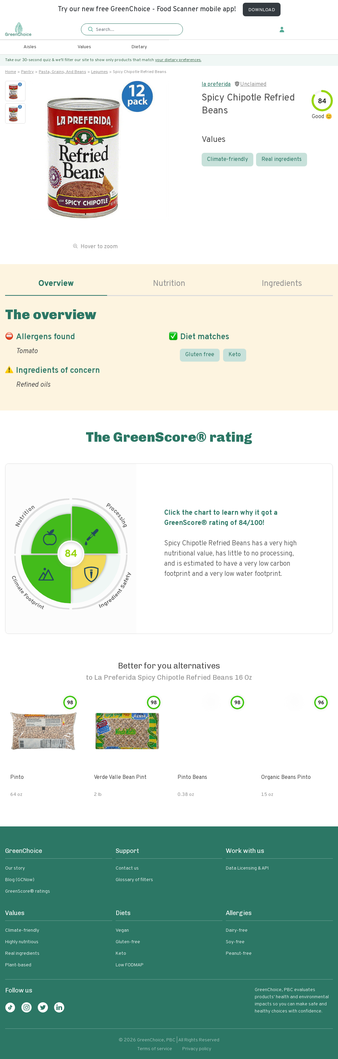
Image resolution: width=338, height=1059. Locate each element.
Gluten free (199, 354)
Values (84, 47)
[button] (132, 30)
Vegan (122, 930)
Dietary (139, 47)
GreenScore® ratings (27, 891)
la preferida (216, 84)
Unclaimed (253, 84)
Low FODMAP (129, 965)
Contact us (127, 868)
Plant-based (18, 965)
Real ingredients (281, 159)
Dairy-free (237, 930)
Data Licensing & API (247, 868)
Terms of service (154, 1049)
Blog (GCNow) (19, 880)
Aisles (29, 47)
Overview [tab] (56, 284)
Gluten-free (128, 942)
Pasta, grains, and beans (62, 72)
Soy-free (235, 942)
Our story (15, 868)
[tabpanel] (169, 347)
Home (10, 72)
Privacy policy (196, 1049)
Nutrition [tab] (169, 284)
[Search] (134, 29)
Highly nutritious (21, 942)
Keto (235, 354)
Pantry (27, 72)
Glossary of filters (134, 880)
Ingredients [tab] (282, 284)
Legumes (99, 72)
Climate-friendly (227, 159)
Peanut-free (239, 953)
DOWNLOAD (261, 10)
